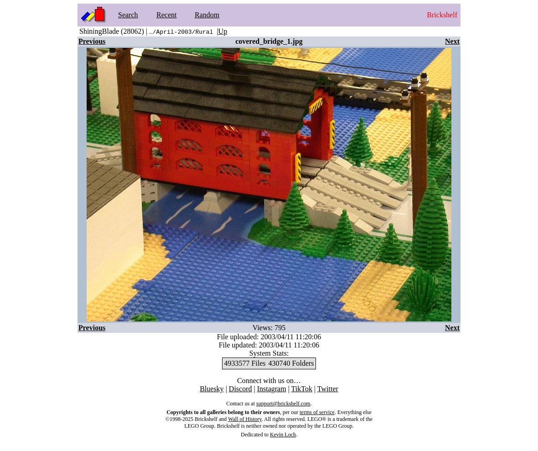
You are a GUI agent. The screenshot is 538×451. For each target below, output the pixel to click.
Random (207, 15)
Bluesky (211, 389)
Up (223, 31)
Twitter (327, 389)
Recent (166, 15)
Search (128, 15)
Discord (240, 389)
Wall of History (245, 419)
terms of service (317, 412)
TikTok (301, 389)
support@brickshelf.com (283, 403)
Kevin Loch (283, 434)
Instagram (271, 389)
